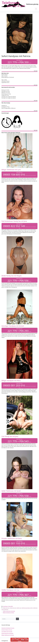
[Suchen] (17, 619)
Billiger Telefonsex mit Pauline (8, 635)
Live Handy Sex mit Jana (10, 436)
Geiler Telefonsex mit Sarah (11, 491)
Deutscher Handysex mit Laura (8, 628)
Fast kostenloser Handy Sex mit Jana (14, 221)
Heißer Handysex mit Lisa (10, 590)
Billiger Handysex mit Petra (11, 381)
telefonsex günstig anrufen (27, 608)
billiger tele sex (6, 608)
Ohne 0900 (10, 606)
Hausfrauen (5, 606)
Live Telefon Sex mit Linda (7, 631)
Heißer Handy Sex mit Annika (9, 611)
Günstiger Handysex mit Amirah (13, 326)
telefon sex (19, 608)
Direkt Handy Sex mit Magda (11, 276)
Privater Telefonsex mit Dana (12, 538)
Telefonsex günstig (32, 4)
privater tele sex (13, 608)
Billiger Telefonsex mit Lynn (11, 170)
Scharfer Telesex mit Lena (7, 629)
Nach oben (35, 100)
